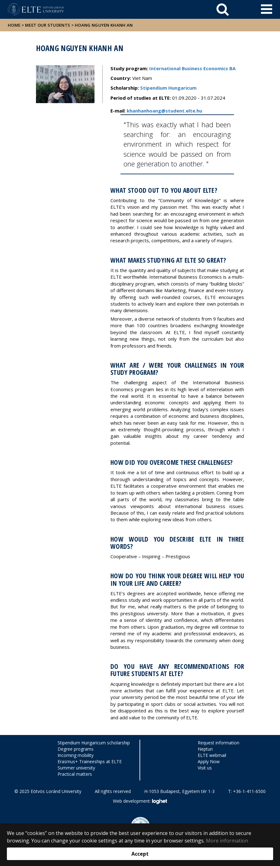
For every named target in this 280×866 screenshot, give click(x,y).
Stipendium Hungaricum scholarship (94, 743)
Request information (218, 743)
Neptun (205, 749)
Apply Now (209, 761)
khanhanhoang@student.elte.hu (164, 111)
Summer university (76, 768)
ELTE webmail (212, 755)
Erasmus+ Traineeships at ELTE (90, 761)
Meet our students (47, 25)
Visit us (205, 768)
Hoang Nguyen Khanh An (104, 25)
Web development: (140, 801)
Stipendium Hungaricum (168, 88)
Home (15, 25)
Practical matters (75, 774)
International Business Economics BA (192, 68)
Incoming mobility (76, 755)
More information (227, 840)
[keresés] (222, 9)
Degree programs (76, 749)
